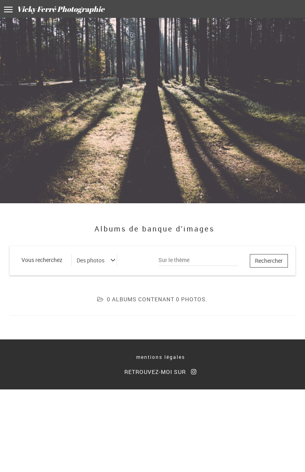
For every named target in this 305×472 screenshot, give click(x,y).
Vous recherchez (41, 260)
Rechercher (269, 260)
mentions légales (160, 357)
